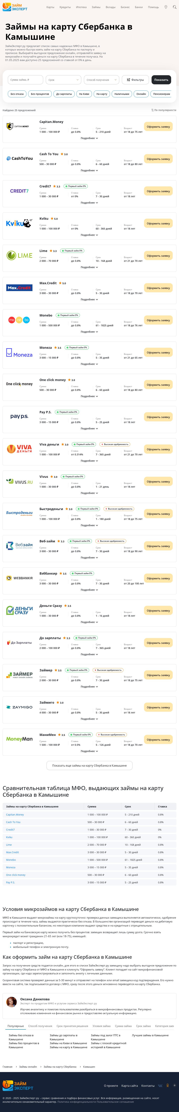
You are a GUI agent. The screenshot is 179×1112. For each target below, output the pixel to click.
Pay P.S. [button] (10, 882)
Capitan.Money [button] (15, 814)
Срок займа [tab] (143, 1026)
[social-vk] (160, 1086)
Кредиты (65, 7)
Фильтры (135, 80)
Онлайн (141, 94)
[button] (89, 138)
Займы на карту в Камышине (68, 1047)
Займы (96, 7)
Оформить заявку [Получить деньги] (158, 126)
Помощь (153, 7)
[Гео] (166, 7)
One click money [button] (15, 875)
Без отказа (17, 94)
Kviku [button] (9, 837)
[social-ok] (167, 1086)
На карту (101, 94)
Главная (7, 1066)
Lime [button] (9, 844)
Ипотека (81, 7)
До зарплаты (64, 94)
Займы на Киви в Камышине (68, 1043)
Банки (139, 7)
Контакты (148, 1086)
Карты (50, 7)
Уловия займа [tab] (101, 1026)
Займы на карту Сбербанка (60, 1066)
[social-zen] (174, 1086)
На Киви (84, 94)
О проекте (111, 1086)
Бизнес (125, 7)
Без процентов (40, 94)
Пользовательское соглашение (115, 1101)
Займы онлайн (28, 1066)
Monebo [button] (11, 859)
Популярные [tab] (16, 1026)
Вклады (111, 7)
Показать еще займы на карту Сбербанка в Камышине (89, 765)
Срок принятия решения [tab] (72, 1026)
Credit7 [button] (10, 829)
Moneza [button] (10, 867)
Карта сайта (129, 1086)
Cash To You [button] (13, 822)
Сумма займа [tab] (123, 1026)
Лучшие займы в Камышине (150, 1035)
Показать (161, 80)
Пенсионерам (161, 94)
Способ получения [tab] (40, 1026)
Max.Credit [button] (12, 852)
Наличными (121, 94)
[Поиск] (174, 7)
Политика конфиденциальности (77, 1101)
